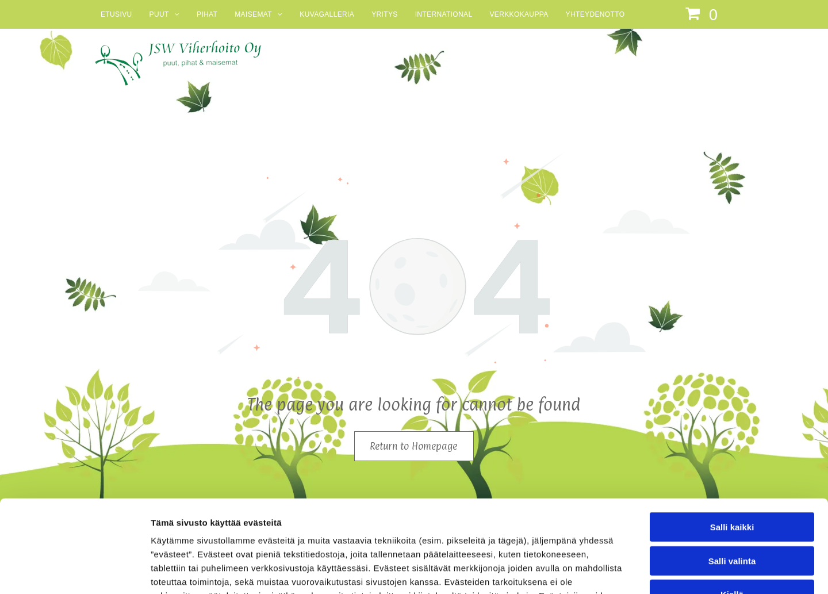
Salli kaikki (732, 442)
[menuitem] (116, 14)
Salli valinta (732, 476)
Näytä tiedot (615, 571)
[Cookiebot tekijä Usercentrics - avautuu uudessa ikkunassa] (74, 571)
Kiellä (731, 510)
